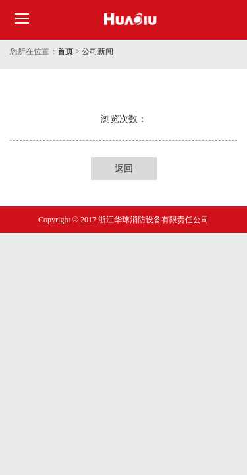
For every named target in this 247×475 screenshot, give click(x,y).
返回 (124, 169)
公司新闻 (97, 51)
